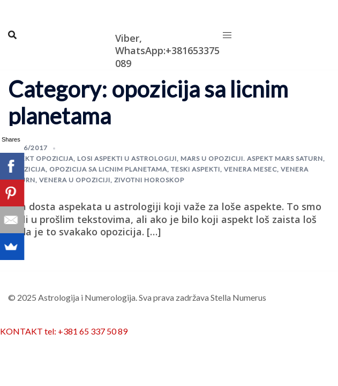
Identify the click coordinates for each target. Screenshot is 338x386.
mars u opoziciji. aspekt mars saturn (252, 158)
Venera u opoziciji (74, 180)
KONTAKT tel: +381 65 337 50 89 (63, 331)
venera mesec (250, 169)
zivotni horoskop (149, 180)
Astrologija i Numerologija (147, 14)
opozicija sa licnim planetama (108, 169)
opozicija (27, 169)
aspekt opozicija (40, 158)
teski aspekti (195, 169)
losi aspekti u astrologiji (127, 158)
